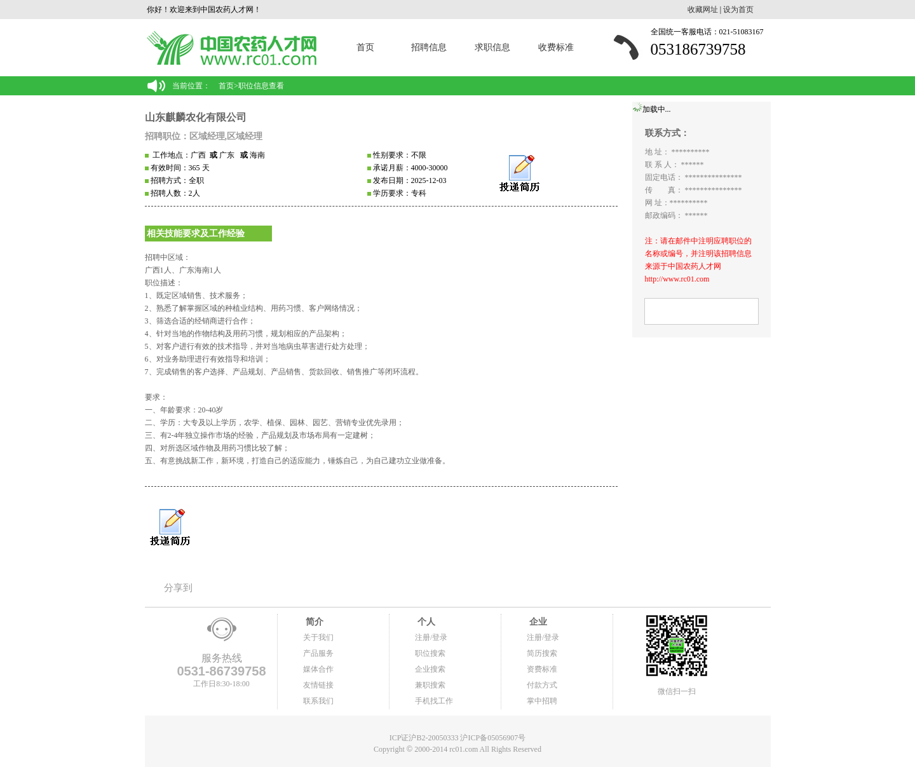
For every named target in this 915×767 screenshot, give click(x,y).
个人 (425, 622)
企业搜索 (430, 669)
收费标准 (556, 47)
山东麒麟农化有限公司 (196, 117)
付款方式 (542, 685)
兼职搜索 (430, 685)
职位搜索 (430, 653)
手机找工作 (434, 700)
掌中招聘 (542, 700)
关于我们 (318, 637)
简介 (313, 622)
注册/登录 (431, 637)
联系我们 (318, 700)
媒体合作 (318, 669)
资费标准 (542, 669)
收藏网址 (703, 9)
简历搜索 (542, 653)
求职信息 (492, 47)
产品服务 (318, 653)
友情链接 (318, 685)
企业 (537, 622)
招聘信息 (429, 47)
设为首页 (738, 9)
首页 (365, 47)
